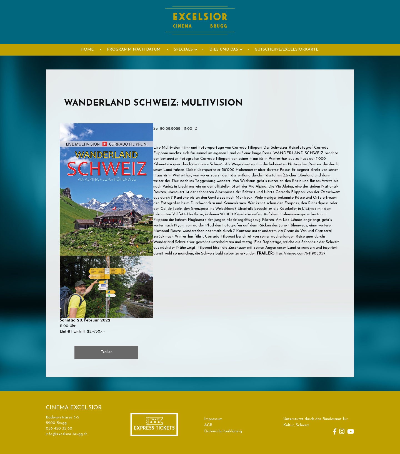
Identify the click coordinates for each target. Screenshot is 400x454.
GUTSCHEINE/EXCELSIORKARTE (286, 50)
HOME (87, 50)
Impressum (213, 419)
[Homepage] (200, 41)
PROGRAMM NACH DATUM (134, 50)
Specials (183, 50)
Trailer (106, 352)
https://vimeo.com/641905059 (300, 253)
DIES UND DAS (223, 50)
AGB (208, 425)
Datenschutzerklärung (223, 431)
